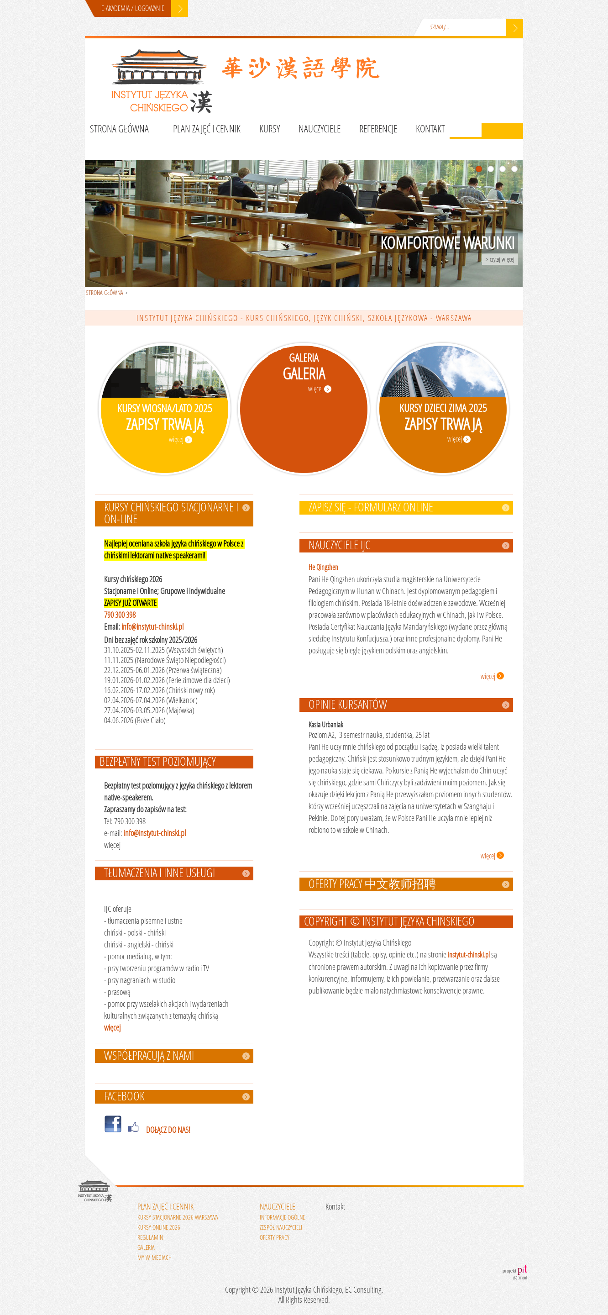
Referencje (378, 129)
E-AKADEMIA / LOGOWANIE (132, 8)
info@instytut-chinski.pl (152, 627)
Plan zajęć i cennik (207, 129)
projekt (515, 1268)
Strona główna (119, 129)
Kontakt (430, 129)
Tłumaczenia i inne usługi (159, 873)
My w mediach (154, 1258)
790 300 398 (120, 615)
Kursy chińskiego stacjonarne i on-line (171, 513)
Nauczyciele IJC (339, 545)
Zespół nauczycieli (281, 1227)
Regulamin (150, 1237)
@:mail (520, 1277)
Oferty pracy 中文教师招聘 (372, 884)
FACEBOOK (124, 1096)
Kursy (269, 129)
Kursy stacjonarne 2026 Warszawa (177, 1217)
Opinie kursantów (348, 705)
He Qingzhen (323, 567)
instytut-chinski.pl (469, 955)
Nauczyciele (320, 129)
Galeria (146, 1248)
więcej (112, 1028)
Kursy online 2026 (158, 1227)
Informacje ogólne (282, 1217)
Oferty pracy (274, 1237)
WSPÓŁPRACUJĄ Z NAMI (149, 1056)
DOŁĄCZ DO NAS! (168, 1130)
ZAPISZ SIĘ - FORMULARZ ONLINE (371, 507)
